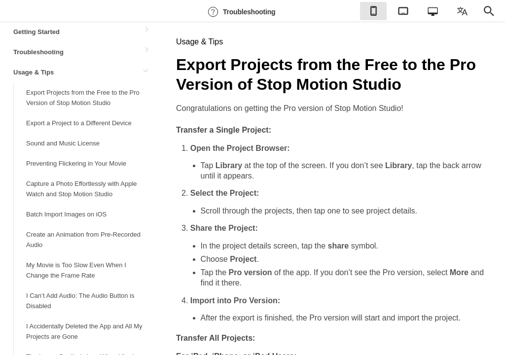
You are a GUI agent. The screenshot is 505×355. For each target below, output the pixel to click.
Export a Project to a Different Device (79, 123)
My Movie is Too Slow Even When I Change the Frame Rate (76, 270)
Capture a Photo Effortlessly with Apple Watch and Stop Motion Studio (81, 189)
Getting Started (36, 32)
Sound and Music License (63, 143)
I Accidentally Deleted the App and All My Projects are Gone (84, 331)
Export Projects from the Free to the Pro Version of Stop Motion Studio (83, 97)
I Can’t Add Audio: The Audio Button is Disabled (80, 301)
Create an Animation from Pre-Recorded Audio (83, 239)
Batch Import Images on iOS (66, 214)
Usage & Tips (33, 72)
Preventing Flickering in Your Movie (76, 163)
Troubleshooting (240, 11)
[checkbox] (373, 11)
